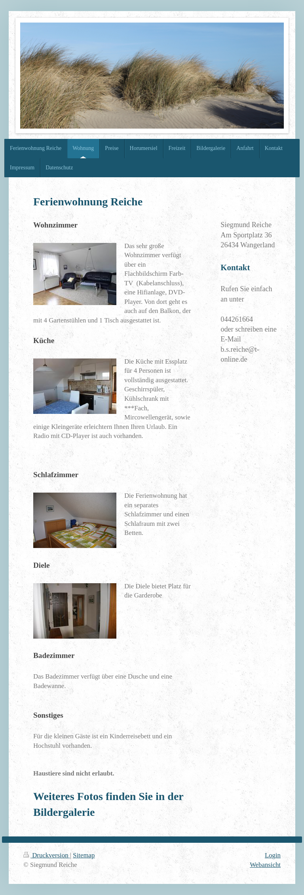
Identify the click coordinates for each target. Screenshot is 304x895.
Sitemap (84, 855)
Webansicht (265, 864)
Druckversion (46, 855)
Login (273, 855)
